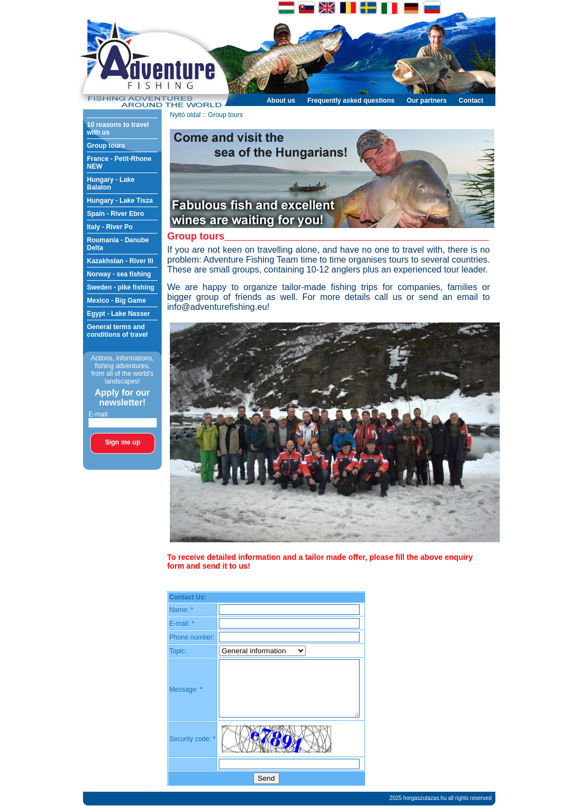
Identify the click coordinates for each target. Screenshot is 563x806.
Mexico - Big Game (116, 300)
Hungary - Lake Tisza (120, 200)
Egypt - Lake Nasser (118, 314)
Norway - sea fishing (119, 274)
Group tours (106, 145)
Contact (471, 100)
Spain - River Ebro (115, 214)
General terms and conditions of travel (117, 330)
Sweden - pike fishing (120, 287)
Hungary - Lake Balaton (111, 183)
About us (281, 100)
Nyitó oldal (185, 115)
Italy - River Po (110, 227)
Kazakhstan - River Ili (120, 261)
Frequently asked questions (351, 100)
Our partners (427, 100)
